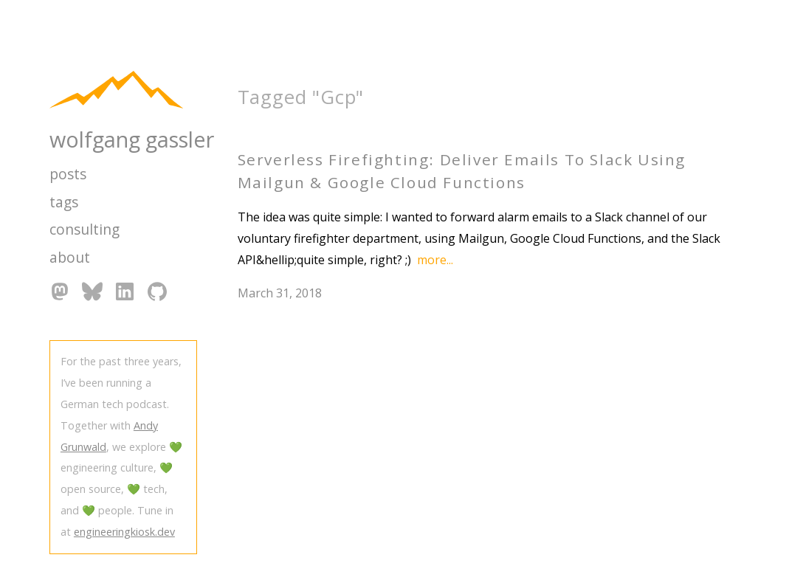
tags (63, 202)
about (69, 257)
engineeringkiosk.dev (124, 532)
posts (67, 174)
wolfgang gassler (131, 139)
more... (435, 260)
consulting (84, 229)
